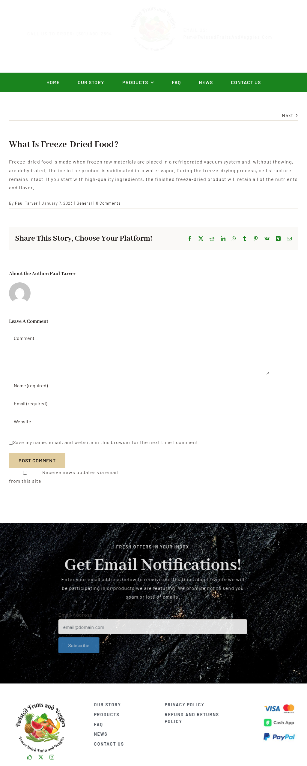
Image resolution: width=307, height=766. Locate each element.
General (84, 203)
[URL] (139, 421)
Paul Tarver (26, 203)
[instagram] (52, 755)
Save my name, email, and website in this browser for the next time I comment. (106, 442)
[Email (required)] (139, 403)
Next (287, 115)
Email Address (73, 614)
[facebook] (29, 755)
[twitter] (40, 755)
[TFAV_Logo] (41, 701)
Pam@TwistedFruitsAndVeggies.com (232, 37)
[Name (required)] (139, 385)
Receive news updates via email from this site (63, 476)
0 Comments (108, 203)
